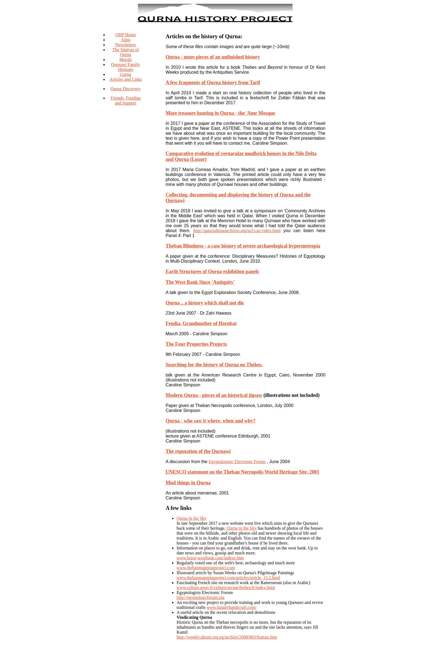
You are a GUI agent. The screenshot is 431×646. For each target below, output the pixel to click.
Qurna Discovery (125, 88)
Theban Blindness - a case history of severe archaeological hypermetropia (242, 246)
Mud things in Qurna (188, 482)
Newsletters (125, 44)
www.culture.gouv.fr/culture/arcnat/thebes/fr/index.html (225, 587)
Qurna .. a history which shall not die (204, 303)
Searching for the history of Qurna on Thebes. (214, 364)
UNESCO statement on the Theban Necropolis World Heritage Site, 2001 (242, 472)
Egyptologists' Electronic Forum (237, 461)
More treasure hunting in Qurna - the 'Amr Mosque (220, 113)
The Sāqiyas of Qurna (125, 52)
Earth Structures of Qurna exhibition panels (212, 271)
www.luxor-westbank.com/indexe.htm (210, 558)
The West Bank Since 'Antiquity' (200, 282)
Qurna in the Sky (191, 518)
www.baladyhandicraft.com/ (231, 607)
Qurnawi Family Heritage (125, 67)
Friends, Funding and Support (125, 100)
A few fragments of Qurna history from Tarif (212, 82)
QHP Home (125, 34)
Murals (125, 59)
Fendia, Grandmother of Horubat (201, 323)
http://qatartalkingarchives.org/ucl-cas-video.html (237, 230)
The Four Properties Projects (196, 344)
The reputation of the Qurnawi (198, 451)
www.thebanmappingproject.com (205, 567)
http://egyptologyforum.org (200, 597)
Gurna (125, 74)
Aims (126, 39)
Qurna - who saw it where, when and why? (210, 421)
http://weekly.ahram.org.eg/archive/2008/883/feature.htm (226, 637)
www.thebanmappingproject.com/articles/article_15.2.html (228, 577)
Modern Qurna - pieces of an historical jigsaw (213, 395)
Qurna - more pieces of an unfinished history (212, 57)
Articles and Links (125, 79)
